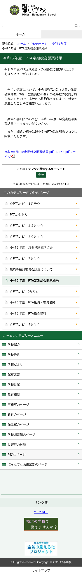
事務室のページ (18, 404)
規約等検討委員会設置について (31, 269)
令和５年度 (59, 43)
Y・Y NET (41, 512)
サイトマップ (41, 570)
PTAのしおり (19, 214)
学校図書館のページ (21, 434)
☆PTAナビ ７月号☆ (25, 258)
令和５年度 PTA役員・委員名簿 (32, 302)
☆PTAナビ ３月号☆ (25, 203)
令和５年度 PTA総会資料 (28, 313)
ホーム (20, 34)
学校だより (15, 364)
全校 (41, 174)
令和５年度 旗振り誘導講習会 (31, 247)
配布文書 (14, 374)
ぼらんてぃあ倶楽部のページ (27, 464)
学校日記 (14, 384)
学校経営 (14, 354)
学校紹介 (14, 344)
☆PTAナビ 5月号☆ (24, 291)
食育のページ (17, 414)
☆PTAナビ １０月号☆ (26, 236)
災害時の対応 (17, 444)
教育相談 (14, 394)
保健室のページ (18, 424)
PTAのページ (39, 43)
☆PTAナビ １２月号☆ (26, 225)
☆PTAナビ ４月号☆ (25, 324)
